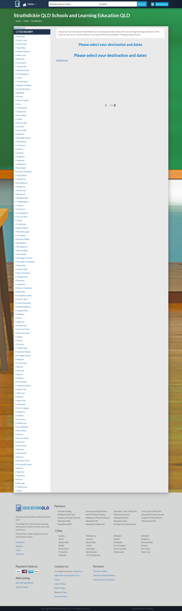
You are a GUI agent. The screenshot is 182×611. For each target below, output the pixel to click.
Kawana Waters (23, 307)
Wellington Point (24, 258)
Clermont (20, 209)
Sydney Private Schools (152, 517)
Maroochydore (23, 273)
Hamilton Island (23, 385)
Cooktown (21, 224)
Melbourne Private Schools (98, 517)
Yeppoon (20, 160)
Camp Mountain (23, 303)
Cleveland (21, 235)
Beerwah (20, 483)
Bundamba (21, 243)
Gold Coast (21, 44)
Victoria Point (22, 329)
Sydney (62, 536)
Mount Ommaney (24, 288)
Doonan (20, 344)
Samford (20, 472)
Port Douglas (22, 408)
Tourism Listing (64, 511)
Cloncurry (21, 419)
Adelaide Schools (121, 517)
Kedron (19, 149)
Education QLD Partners (104, 579)
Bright (61, 545)
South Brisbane (23, 89)
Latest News (59, 584)
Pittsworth (21, 453)
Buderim (20, 134)
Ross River (21, 430)
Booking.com (19, 27)
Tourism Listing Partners (97, 511)
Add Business (162, 4)
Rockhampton (22, 74)
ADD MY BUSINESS (24, 583)
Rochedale (21, 254)
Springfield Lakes (24, 295)
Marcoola (20, 55)
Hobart (117, 539)
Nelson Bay (64, 542)
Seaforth (20, 442)
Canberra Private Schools (69, 517)
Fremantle (63, 552)
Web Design (59, 588)
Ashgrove (20, 186)
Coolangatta (22, 213)
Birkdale (20, 93)
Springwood (21, 246)
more (113, 105)
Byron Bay (90, 542)
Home (18, 21)
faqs (65, 592)
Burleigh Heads (23, 138)
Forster (144, 545)
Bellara (19, 468)
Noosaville (21, 130)
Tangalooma (22, 276)
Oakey (19, 337)
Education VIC (92, 521)
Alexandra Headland (25, 261)
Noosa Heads (22, 438)
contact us (77, 571)
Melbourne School (122, 514)
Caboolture (21, 175)
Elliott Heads (22, 100)
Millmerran (21, 423)
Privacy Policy (60, 596)
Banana (19, 457)
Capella (19, 205)
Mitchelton (21, 141)
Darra (19, 318)
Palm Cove (21, 389)
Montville (20, 265)
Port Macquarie (93, 555)
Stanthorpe (21, 325)
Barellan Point (23, 460)
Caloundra (21, 63)
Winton (19, 434)
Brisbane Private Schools (125, 524)
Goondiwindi (22, 427)
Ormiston (20, 145)
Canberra (145, 539)
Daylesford (64, 548)
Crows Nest (21, 363)
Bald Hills (20, 291)
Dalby (19, 119)
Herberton (21, 190)
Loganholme (22, 310)
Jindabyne (118, 542)
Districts (20, 554)
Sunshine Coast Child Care (125, 511)
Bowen (19, 96)
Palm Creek (21, 40)
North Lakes (22, 299)
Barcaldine (21, 115)
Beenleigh (21, 168)
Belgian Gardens (23, 85)
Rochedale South (24, 464)
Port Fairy (145, 548)
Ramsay (20, 449)
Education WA (64, 521)
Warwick (20, 59)
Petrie (19, 340)
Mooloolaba (22, 250)
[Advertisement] (110, 84)
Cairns (19, 78)
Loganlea (20, 284)
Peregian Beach (23, 355)
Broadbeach (21, 183)
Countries (20, 542)
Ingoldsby (21, 48)
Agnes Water (22, 228)
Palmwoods (21, 487)
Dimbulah (20, 404)
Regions (19, 546)
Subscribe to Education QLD (66, 575)
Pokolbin (62, 555)
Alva (18, 104)
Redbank (20, 314)
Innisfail (20, 126)
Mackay (20, 378)
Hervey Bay (21, 123)
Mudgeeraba (22, 198)
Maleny (19, 397)
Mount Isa (21, 179)
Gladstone (21, 111)
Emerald (20, 370)
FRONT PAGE (22, 587)
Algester (20, 322)
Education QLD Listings (142, 608)
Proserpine (21, 382)
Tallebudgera (22, 201)
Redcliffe (20, 475)
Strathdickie (36, 21)
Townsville (21, 66)
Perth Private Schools (95, 514)
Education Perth (149, 521)
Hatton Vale (21, 269)
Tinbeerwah (21, 348)
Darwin (89, 539)
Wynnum (20, 280)
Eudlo (19, 490)
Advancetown (22, 70)
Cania (19, 220)
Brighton (20, 156)
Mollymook (119, 552)
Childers (20, 415)
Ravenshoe (21, 445)
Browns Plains (22, 239)
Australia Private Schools (153, 514)
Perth (61, 539)
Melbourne (91, 536)
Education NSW (65, 524)
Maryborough (22, 231)
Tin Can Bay (21, 216)
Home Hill (20, 400)
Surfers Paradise (24, 171)
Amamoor (20, 194)
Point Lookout (120, 548)
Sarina (19, 374)
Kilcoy (19, 479)
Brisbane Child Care (66, 514)
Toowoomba (22, 81)
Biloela (19, 367)
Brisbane (20, 36)
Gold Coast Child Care (151, 511)
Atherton (20, 393)
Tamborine (21, 164)
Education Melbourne (95, 524)
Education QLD (120, 521)
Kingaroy (20, 412)
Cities (26, 21)
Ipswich (19, 153)
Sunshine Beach (23, 352)
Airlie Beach (91, 552)
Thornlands (21, 108)
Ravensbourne (23, 333)
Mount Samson (23, 51)
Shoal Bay (90, 548)
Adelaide (145, 536)
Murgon (20, 359)
